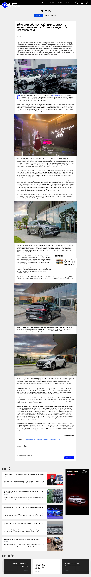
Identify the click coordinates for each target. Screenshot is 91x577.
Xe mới (60, 2)
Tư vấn (68, 2)
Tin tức (43, 2)
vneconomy (53, 439)
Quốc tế (46, 15)
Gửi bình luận (69, 458)
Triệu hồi (53, 15)
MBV (59, 439)
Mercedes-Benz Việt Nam (29, 439)
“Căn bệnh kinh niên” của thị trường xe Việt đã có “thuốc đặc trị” (40, 565)
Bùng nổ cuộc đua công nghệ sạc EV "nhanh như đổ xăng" (21, 539)
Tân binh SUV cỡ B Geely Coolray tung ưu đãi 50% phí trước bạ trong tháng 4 (23, 508)
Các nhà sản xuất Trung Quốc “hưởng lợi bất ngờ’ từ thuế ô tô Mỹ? (24, 475)
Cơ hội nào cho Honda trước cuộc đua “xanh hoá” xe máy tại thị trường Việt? (23, 492)
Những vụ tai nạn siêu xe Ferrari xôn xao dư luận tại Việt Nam (20, 565)
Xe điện (52, 2)
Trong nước (38, 15)
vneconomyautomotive (42, 439)
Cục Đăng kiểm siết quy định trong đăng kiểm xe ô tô (72, 565)
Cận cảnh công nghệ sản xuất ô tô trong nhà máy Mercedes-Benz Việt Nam (70, 263)
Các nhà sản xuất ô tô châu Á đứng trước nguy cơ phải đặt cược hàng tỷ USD (24, 524)
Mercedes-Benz (56, 95)
